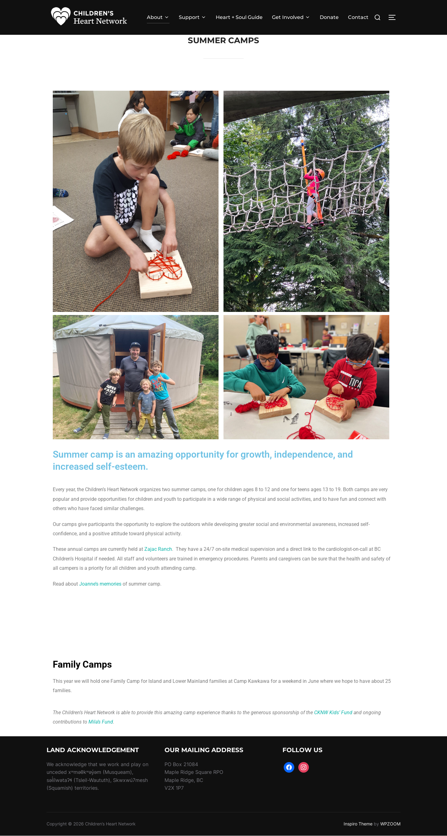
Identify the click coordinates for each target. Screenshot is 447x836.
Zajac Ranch (158, 549)
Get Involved (291, 17)
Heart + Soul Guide (239, 17)
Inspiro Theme (358, 823)
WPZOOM (390, 823)
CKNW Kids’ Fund (333, 712)
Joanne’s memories (100, 584)
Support (192, 17)
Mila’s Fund (100, 722)
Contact (358, 17)
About (158, 17)
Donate (329, 17)
